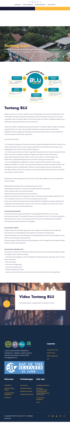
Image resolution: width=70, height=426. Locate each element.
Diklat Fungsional (52, 356)
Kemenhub (17, 4)
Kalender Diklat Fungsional (9, 393)
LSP (48, 359)
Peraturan (7, 397)
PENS (37, 402)
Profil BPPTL (8, 385)
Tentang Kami (17, 46)
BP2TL (25, 416)
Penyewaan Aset (52, 350)
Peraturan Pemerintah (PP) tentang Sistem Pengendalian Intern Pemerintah (43, 391)
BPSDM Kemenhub (40, 4)
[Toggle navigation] (2, 8)
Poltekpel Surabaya (42, 385)
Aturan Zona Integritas (40, 398)
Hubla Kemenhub (28, 4)
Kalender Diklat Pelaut (9, 389)
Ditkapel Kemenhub (26, 394)
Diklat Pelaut (51, 353)
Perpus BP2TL (52, 4)
